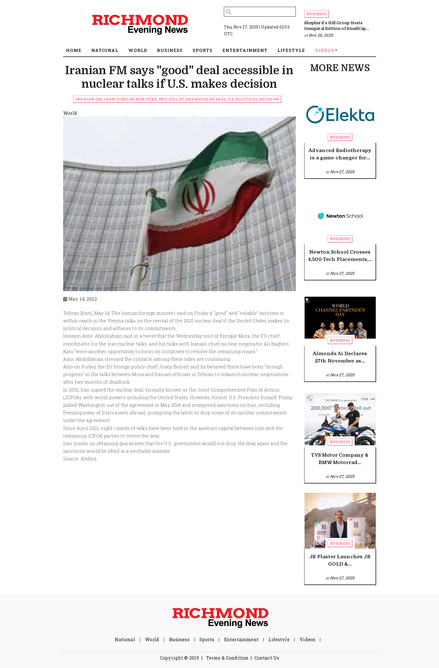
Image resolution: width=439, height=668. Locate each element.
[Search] (260, 12)
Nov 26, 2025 (321, 35)
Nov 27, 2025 (342, 171)
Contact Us (266, 658)
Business (316, 13)
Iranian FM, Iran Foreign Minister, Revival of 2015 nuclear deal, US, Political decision (177, 99)
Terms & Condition (227, 658)
